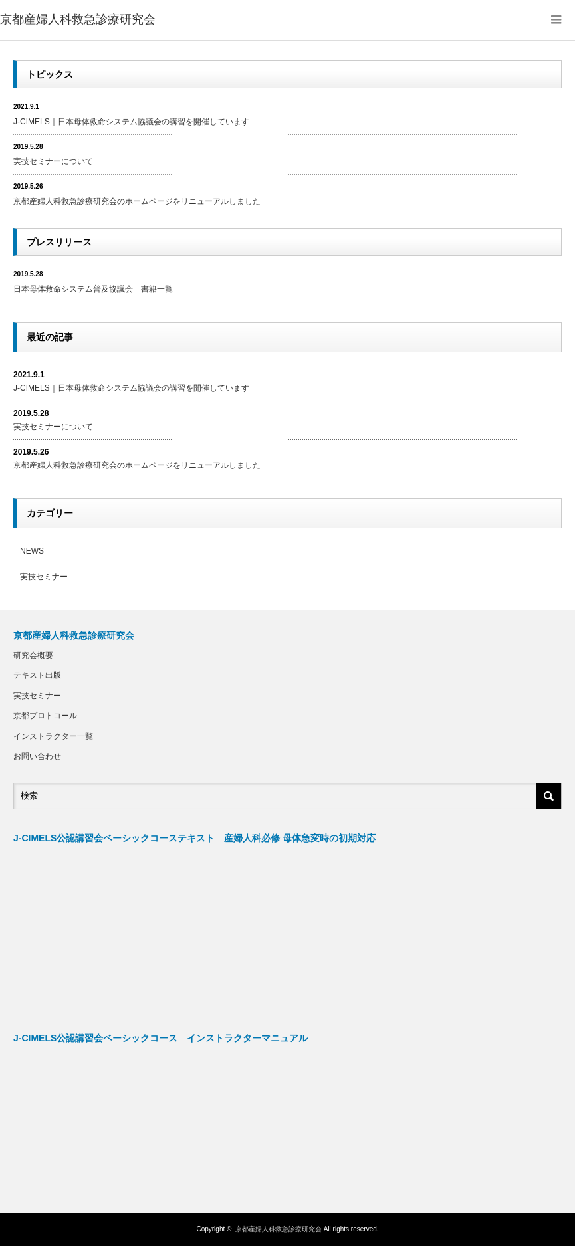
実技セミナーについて (53, 161)
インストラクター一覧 (53, 736)
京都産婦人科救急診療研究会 (78, 19)
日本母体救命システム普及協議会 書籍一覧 (93, 289)
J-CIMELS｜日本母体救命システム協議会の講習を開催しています (131, 121)
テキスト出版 (37, 675)
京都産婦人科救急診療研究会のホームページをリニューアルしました (137, 201)
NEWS (32, 551)
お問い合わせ (37, 756)
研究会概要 (33, 655)
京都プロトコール (45, 715)
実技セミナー (44, 576)
